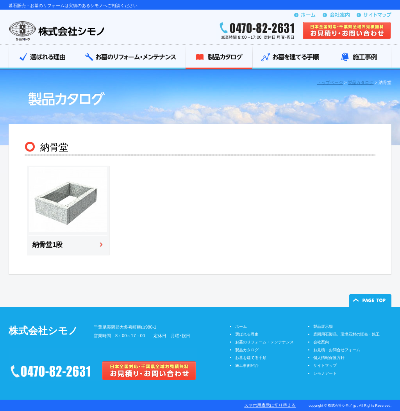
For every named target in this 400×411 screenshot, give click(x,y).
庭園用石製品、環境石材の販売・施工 (346, 334)
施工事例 (360, 57)
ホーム (241, 326)
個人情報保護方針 (329, 358)
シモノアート (325, 373)
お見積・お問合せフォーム (336, 350)
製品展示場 (323, 326)
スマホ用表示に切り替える (270, 405)
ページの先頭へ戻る (370, 300)
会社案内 (321, 342)
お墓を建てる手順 (290, 57)
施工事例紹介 (247, 365)
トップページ (330, 82)
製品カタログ (219, 57)
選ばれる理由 (43, 57)
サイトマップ (325, 365)
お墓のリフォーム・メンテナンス (132, 57)
